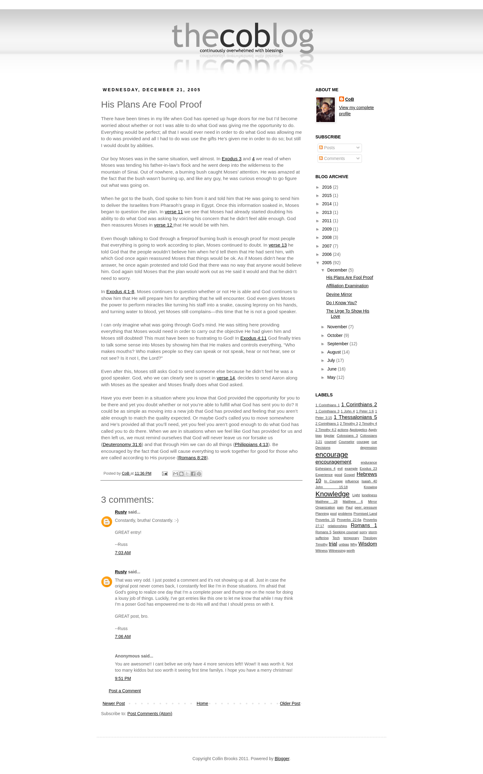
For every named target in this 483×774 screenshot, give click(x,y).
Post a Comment (125, 690)
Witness (321, 550)
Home (202, 703)
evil (340, 468)
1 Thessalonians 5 (355, 417)
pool (333, 513)
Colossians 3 (347, 435)
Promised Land (365, 513)
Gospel (349, 475)
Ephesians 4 (325, 468)
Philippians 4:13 (251, 444)
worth (351, 550)
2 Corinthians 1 (327, 423)
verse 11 (174, 211)
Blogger (282, 758)
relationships (337, 526)
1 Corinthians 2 (359, 404)
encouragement (333, 462)
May (331, 377)
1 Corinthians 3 (327, 411)
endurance (369, 462)
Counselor (346, 442)
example (351, 468)
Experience (324, 475)
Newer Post (114, 703)
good (338, 475)
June (332, 369)
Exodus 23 (368, 468)
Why (353, 544)
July (331, 360)
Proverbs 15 (325, 520)
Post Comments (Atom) (150, 713)
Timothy (321, 544)
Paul (349, 507)
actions (343, 430)
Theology (370, 538)
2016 (327, 187)
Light (356, 495)
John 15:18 (331, 487)
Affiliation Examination (347, 285)
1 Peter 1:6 (365, 411)
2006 (327, 254)
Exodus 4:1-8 (120, 291)
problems (345, 513)
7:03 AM (123, 552)
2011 (327, 220)
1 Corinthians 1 (327, 405)
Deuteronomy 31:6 (122, 444)
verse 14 (226, 377)
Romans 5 (323, 532)
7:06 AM (123, 636)
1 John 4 (348, 411)
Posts (327, 147)
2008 (327, 237)
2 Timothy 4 (368, 423)
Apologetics (358, 430)
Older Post (290, 703)
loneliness (369, 495)
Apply (372, 430)
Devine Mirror (339, 294)
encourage (331, 454)
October (335, 335)
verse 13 (278, 245)
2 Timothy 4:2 (325, 430)
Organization (325, 507)
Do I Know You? (341, 302)
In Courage (333, 481)
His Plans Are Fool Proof (349, 277)
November (337, 326)
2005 (327, 262)
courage (363, 442)
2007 (327, 246)
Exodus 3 (232, 158)
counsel (330, 442)
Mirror (372, 501)
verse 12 (163, 224)
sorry (363, 532)
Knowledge (332, 494)
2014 (327, 203)
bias (318, 435)
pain (340, 507)
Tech (336, 538)
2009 (327, 229)
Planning (322, 513)
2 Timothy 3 (349, 423)
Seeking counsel (345, 532)
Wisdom (367, 544)
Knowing (370, 487)
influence (352, 481)
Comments (332, 158)
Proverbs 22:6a (349, 520)
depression (368, 447)
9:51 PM (123, 678)
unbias (344, 544)
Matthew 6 (353, 501)
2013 (327, 212)
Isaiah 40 (369, 481)
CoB (349, 99)
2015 (327, 195)
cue (374, 442)
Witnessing (337, 550)
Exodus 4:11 (253, 338)
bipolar (329, 435)
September (338, 343)
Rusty (121, 512)
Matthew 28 (326, 501)
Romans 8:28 (192, 457)
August (334, 352)
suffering (322, 538)
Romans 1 (364, 525)
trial (333, 544)
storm (372, 532)
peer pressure (366, 507)
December (337, 270)
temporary (351, 538)
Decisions (323, 447)
